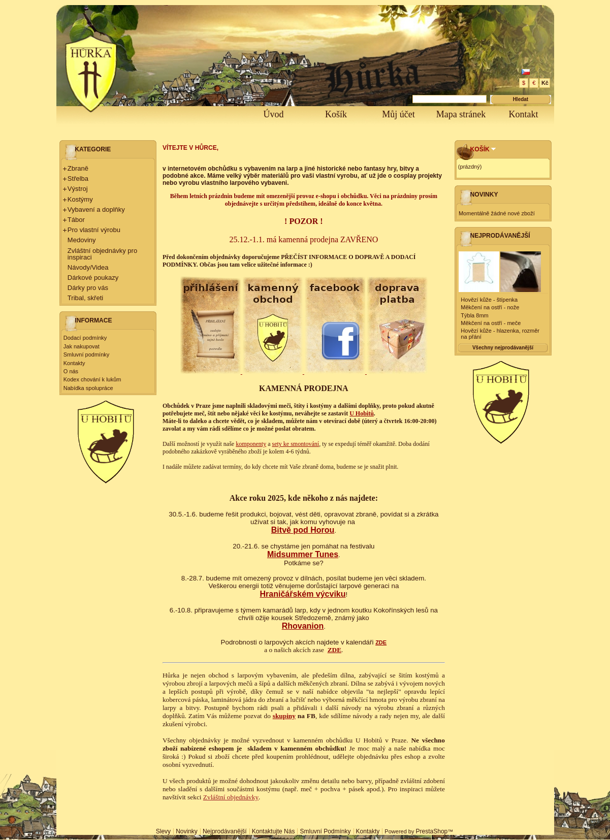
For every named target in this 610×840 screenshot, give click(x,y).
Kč (545, 83)
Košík (336, 114)
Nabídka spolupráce (88, 388)
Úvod (274, 114)
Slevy (163, 831)
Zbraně (78, 168)
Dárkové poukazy (93, 277)
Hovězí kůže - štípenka (489, 300)
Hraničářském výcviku (303, 594)
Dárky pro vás (88, 288)
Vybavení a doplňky (96, 209)
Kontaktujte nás (273, 831)
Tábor (76, 219)
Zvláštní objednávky (231, 797)
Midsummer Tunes (302, 554)
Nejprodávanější (500, 235)
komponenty (251, 443)
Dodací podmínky (85, 338)
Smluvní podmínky (86, 354)
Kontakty (74, 363)
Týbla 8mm (474, 315)
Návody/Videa (88, 267)
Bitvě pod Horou (302, 530)
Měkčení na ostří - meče (491, 323)
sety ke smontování (295, 443)
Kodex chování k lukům (92, 379)
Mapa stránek (461, 114)
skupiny (284, 716)
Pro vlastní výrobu (94, 230)
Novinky (484, 194)
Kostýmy (80, 199)
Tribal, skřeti (85, 298)
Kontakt (523, 114)
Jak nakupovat (81, 346)
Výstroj (78, 188)
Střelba (78, 178)
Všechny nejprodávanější (502, 347)
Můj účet (398, 114)
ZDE (381, 642)
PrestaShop (432, 831)
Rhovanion (303, 626)
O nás (70, 371)
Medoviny (82, 240)
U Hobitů (361, 413)
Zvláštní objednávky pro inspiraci (102, 254)
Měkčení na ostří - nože (490, 307)
